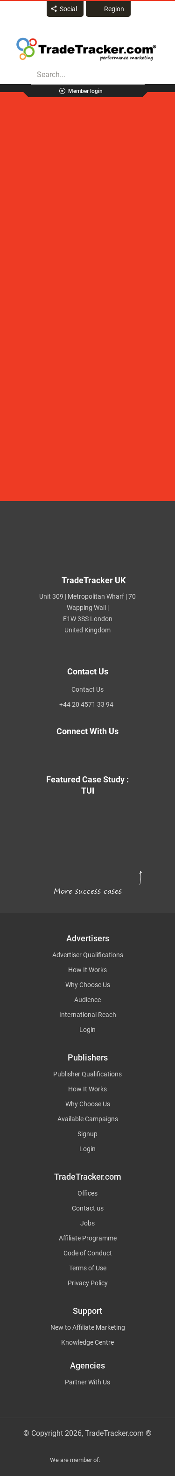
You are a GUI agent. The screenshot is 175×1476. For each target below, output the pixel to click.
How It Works (87, 970)
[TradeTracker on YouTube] (121, 753)
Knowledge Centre (87, 1342)
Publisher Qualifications (87, 1074)
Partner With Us (87, 1382)
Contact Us (87, 689)
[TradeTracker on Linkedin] (99, 753)
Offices (87, 1193)
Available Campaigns (87, 1119)
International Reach (87, 1014)
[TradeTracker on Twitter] (53, 753)
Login (87, 1029)
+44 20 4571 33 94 (86, 704)
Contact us (88, 1208)
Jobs (87, 1223)
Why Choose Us (87, 985)
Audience (87, 999)
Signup (87, 1134)
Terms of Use (87, 1268)
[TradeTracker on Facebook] (76, 753)
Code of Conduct (87, 1253)
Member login (85, 91)
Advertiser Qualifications (87, 955)
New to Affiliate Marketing (87, 1327)
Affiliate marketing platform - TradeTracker (86, 49)
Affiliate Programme (88, 1238)
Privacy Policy (88, 1283)
